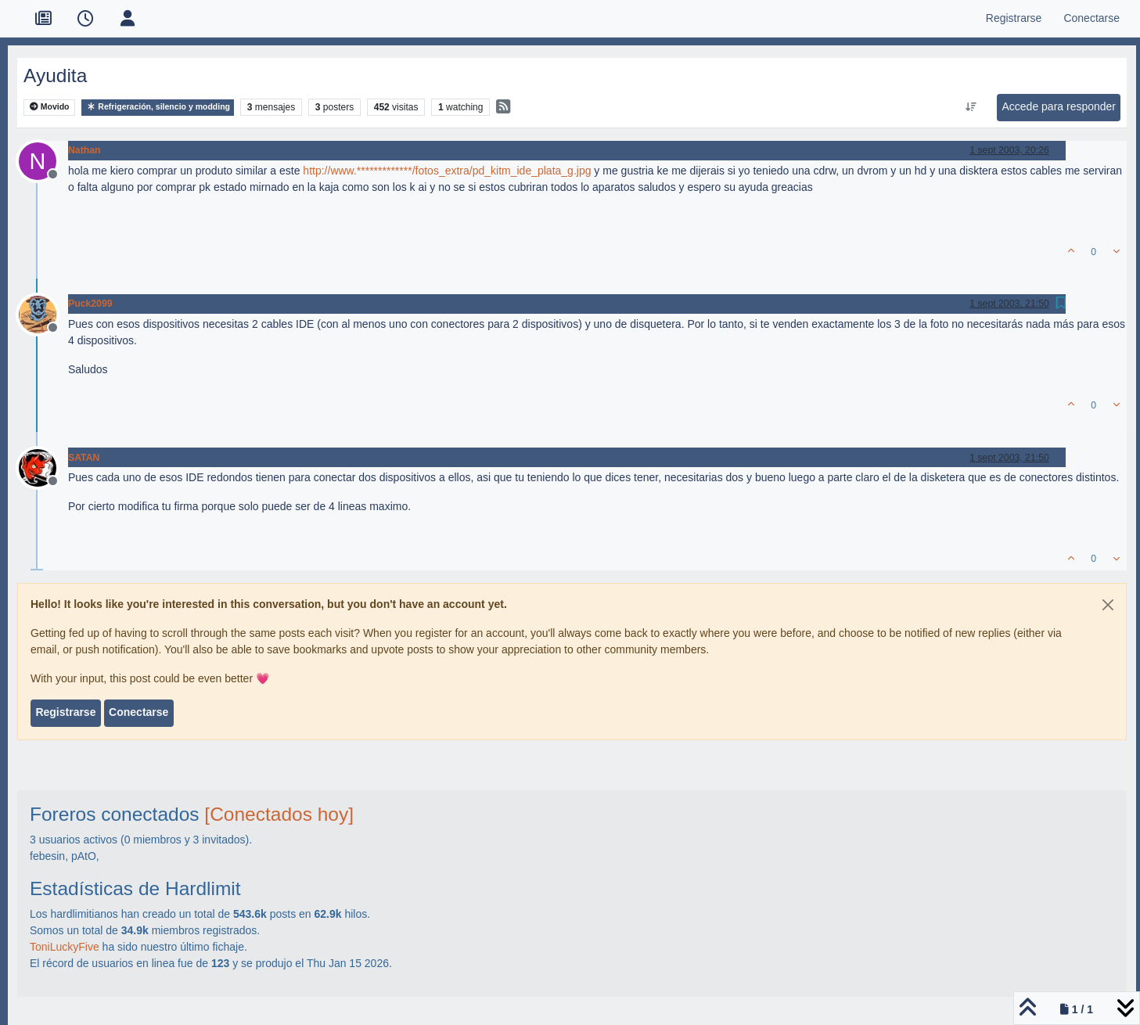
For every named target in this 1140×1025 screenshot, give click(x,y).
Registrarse (65, 712)
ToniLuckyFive (64, 946)
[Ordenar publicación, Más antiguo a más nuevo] (971, 107)
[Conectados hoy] (279, 814)
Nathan (84, 150)
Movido (50, 107)
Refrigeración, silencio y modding (157, 107)
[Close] (1108, 605)
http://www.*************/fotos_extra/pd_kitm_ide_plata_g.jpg (447, 170)
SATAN (83, 457)
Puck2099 (90, 303)
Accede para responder (1059, 106)
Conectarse (138, 712)
